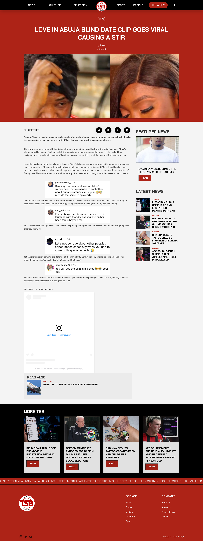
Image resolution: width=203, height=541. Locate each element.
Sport (128, 521)
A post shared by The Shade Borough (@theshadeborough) (59, 369)
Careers (165, 516)
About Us (166, 502)
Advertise (166, 507)
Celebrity (130, 516)
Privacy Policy (168, 512)
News (128, 502)
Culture (129, 512)
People (129, 507)
